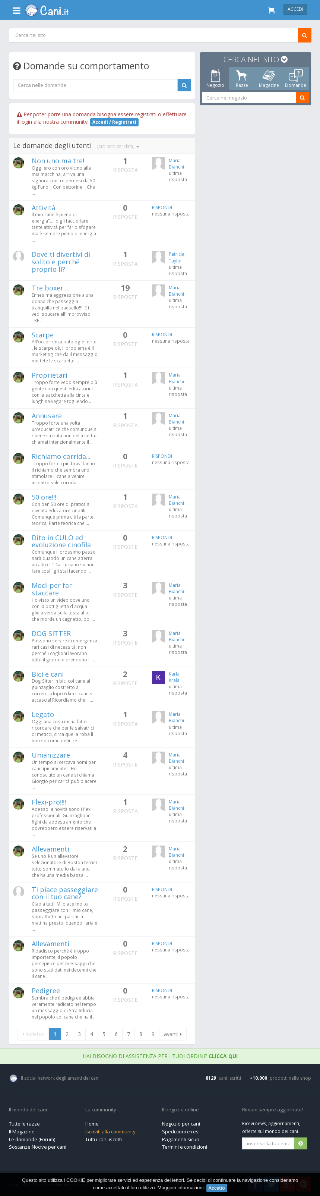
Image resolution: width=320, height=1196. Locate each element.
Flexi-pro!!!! (49, 801)
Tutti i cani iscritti (103, 1139)
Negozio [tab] (215, 78)
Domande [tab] (295, 78)
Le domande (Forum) (32, 1139)
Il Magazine (22, 1131)
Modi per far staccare (52, 589)
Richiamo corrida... (61, 456)
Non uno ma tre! (58, 160)
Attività (44, 207)
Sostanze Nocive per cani (37, 1146)
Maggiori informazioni (181, 1188)
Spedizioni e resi (181, 1131)
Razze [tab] (241, 78)
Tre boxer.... (50, 287)
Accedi (295, 9)
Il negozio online (180, 1110)
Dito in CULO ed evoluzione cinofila (61, 541)
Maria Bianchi (176, 163)
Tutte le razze (24, 1123)
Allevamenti (50, 848)
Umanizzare (51, 754)
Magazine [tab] (269, 78)
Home (92, 1123)
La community (100, 1110)
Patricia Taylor (176, 257)
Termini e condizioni (184, 1146)
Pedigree (46, 990)
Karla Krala (174, 677)
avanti (173, 1034)
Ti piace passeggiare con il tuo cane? (65, 893)
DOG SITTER (51, 633)
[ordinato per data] (118, 146)
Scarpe (43, 334)
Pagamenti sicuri (180, 1139)
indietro (33, 1034)
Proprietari (49, 375)
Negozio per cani (181, 1123)
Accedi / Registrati (114, 122)
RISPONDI (162, 207)
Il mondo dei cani (28, 1110)
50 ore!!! (44, 496)
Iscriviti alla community (110, 1131)
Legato (43, 714)
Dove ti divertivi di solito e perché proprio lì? (61, 262)
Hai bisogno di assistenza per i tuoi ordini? (160, 1056)
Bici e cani (48, 674)
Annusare (47, 415)
